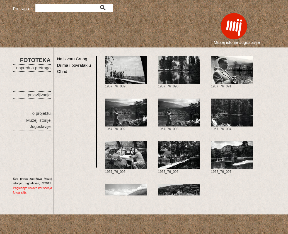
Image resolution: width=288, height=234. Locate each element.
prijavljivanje (39, 94)
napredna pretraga (33, 67)
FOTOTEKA (35, 60)
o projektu (41, 113)
